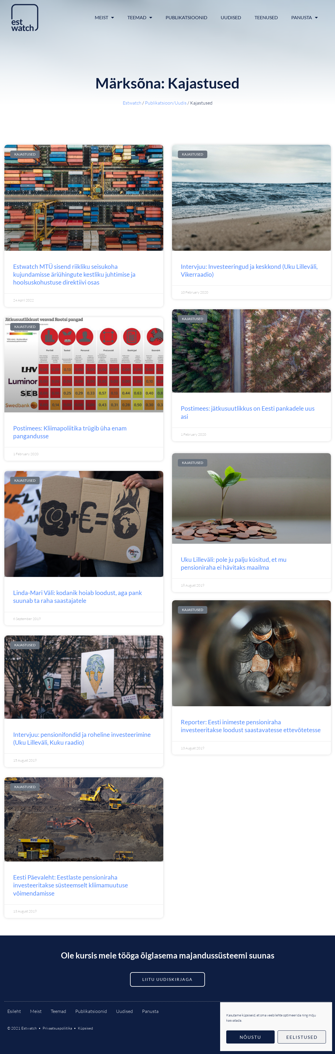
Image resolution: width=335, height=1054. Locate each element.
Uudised (231, 17)
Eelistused (302, 1037)
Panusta (304, 17)
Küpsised (85, 1028)
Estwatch (132, 103)
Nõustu (250, 1037)
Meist (104, 17)
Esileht (14, 1011)
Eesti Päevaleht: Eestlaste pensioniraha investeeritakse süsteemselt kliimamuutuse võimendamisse (70, 885)
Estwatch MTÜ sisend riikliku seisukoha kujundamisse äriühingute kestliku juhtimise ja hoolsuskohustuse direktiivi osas (74, 274)
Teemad (139, 17)
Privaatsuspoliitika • (60, 1028)
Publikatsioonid (186, 17)
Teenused (266, 17)
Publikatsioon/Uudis (166, 103)
